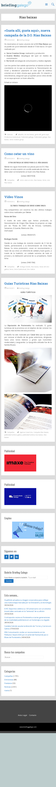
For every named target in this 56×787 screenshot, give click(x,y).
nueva (6, 690)
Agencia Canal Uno (26, 432)
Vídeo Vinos (13, 197)
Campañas (10, 180)
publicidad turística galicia (13, 435)
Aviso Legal (22, 715)
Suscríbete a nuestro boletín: (15, 577)
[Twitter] (11, 557)
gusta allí (38, 134)
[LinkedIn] (17, 557)
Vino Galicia (31, 269)
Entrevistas (8, 680)
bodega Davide (25, 267)
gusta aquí (45, 134)
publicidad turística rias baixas (33, 435)
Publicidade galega (40, 137)
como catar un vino (26, 180)
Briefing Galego (24, 40)
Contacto (32, 715)
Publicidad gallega (27, 137)
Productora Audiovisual (12, 137)
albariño (21, 134)
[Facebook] (6, 557)
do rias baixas (29, 134)
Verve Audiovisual (20, 269)
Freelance (8, 683)
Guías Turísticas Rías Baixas (26, 283)
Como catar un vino (19, 154)
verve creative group (17, 140)
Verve (44, 180)
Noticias (10, 134)
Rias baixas (38, 180)
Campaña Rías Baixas (41, 432)
